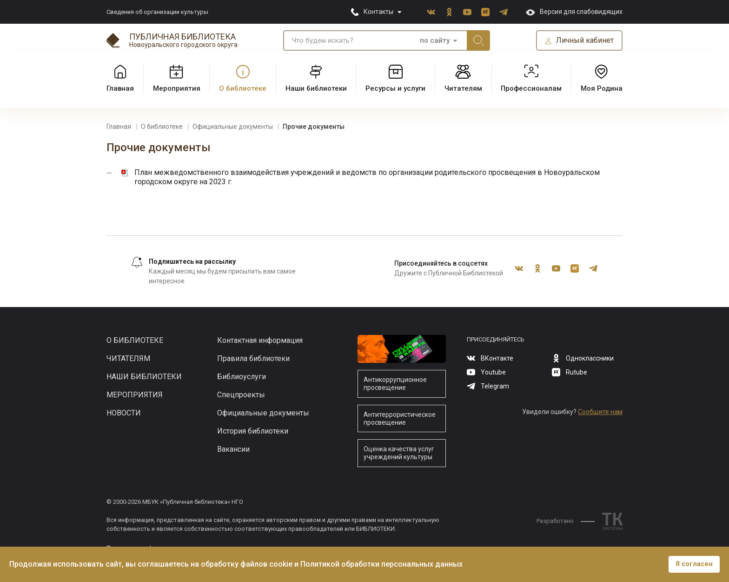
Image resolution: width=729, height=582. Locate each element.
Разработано (566, 520)
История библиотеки (252, 431)
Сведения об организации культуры (157, 11)
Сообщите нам (600, 411)
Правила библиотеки (253, 358)
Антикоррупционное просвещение (395, 383)
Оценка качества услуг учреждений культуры (399, 453)
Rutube (485, 12)
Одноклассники (449, 12)
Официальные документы (263, 412)
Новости (123, 412)
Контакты (378, 11)
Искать (478, 40)
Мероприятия (134, 394)
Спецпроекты (241, 394)
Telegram (503, 12)
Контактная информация (260, 340)
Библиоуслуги (241, 376)
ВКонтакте (431, 12)
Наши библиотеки (144, 376)
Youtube (467, 12)
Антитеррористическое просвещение (400, 418)
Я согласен (694, 564)
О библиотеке (134, 340)
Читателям (128, 358)
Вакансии (233, 449)
